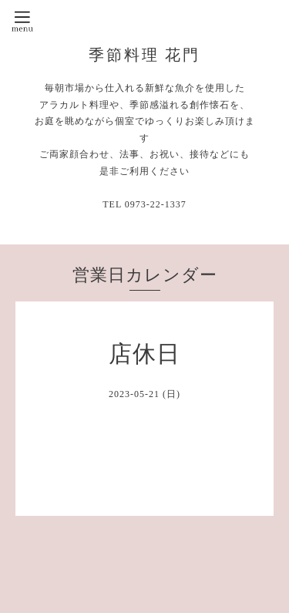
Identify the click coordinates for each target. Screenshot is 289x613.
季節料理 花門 (145, 54)
